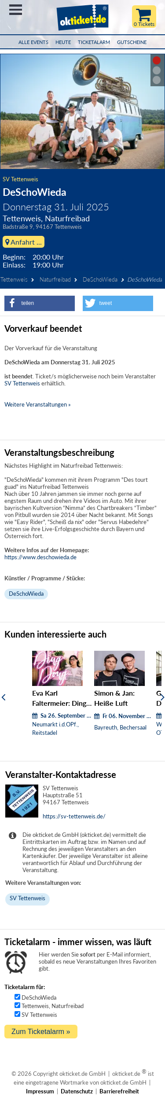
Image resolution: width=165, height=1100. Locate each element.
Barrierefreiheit (119, 1091)
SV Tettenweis (20, 179)
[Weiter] (163, 697)
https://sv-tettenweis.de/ (74, 816)
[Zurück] (3, 697)
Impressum (40, 1091)
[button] (39, 303)
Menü (15, 9)
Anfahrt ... (23, 242)
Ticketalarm (94, 42)
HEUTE (63, 42)
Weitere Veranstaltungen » (37, 404)
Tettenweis (14, 279)
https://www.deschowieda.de (40, 557)
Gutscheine (132, 42)
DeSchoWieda (100, 279)
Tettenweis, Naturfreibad (53, 1005)
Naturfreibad (55, 279)
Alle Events (33, 42)
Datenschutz (77, 1091)
